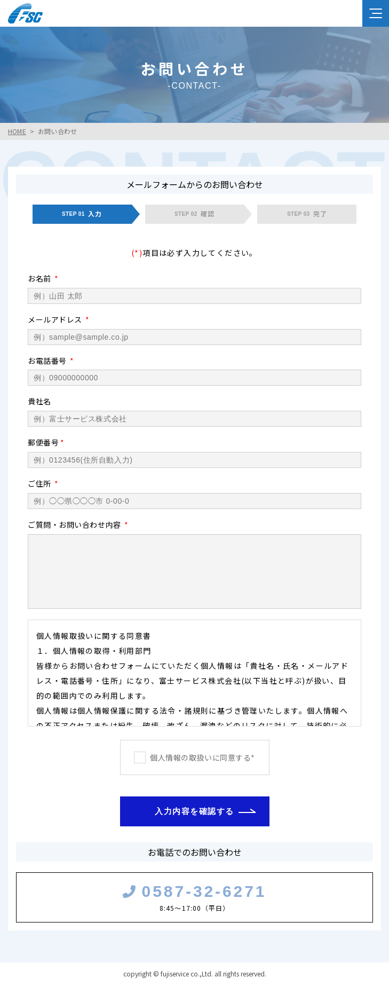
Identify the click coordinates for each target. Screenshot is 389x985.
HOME (17, 131)
